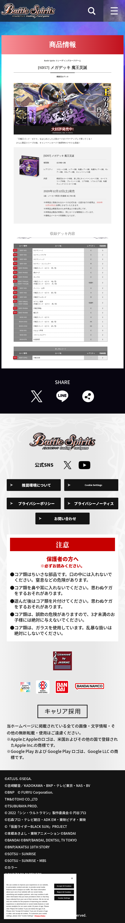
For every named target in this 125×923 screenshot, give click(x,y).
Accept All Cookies (64, 886)
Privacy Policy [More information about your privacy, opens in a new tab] (40, 916)
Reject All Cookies (64, 892)
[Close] (72, 878)
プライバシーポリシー (36, 503)
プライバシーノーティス (94, 503)
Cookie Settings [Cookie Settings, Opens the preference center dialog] (64, 898)
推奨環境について (36, 485)
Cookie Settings (93, 485)
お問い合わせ (65, 518)
